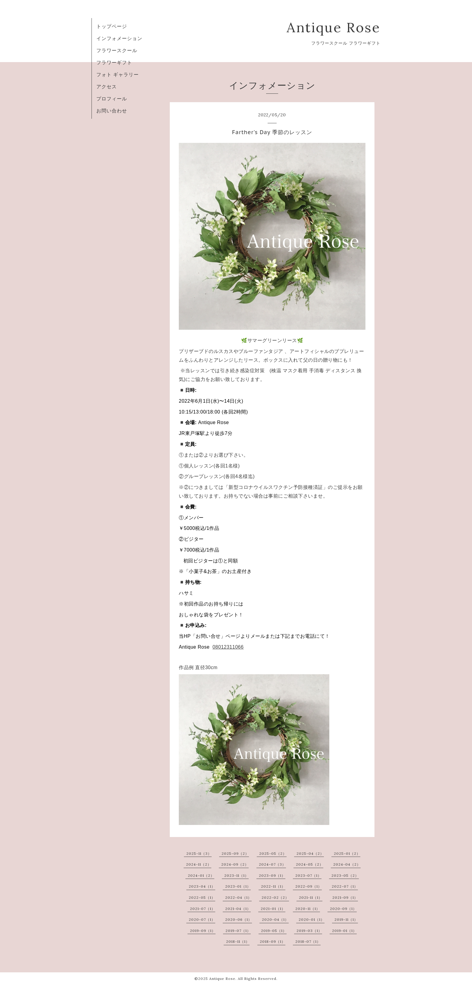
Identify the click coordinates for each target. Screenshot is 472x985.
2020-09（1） (343, 908)
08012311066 (228, 647)
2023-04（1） (202, 886)
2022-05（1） (202, 897)
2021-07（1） (202, 908)
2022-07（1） (345, 886)
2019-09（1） (203, 930)
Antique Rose (333, 27)
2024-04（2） (347, 864)
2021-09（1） (345, 897)
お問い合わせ (111, 111)
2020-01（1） (311, 919)
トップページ (111, 26)
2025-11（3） (199, 853)
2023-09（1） (272, 875)
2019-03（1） (309, 930)
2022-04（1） (238, 897)
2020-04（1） (275, 919)
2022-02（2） (275, 897)
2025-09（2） (235, 853)
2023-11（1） (236, 875)
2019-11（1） (346, 919)
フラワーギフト (114, 62)
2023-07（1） (308, 875)
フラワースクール (116, 50)
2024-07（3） (272, 864)
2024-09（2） (235, 864)
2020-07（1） (202, 919)
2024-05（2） (309, 864)
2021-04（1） (238, 908)
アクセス (106, 86)
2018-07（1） (308, 941)
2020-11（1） (307, 908)
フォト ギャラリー (117, 74)
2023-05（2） (345, 875)
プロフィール (111, 99)
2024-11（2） (198, 864)
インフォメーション (119, 38)
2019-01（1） (344, 930)
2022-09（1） (308, 886)
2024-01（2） (201, 875)
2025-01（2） (347, 853)
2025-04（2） (310, 853)
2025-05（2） (273, 853)
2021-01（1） (273, 908)
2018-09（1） (272, 941)
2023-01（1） (238, 886)
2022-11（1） (273, 886)
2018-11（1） (238, 941)
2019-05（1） (274, 930)
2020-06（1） (238, 919)
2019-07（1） (238, 930)
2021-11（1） (310, 897)
